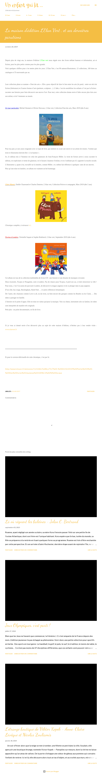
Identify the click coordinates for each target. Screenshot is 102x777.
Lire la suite (92, 550)
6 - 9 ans (29, 15)
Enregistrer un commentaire (25, 550)
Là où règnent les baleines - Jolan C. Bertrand (41, 521)
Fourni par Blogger (51, 771)
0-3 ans (7, 15)
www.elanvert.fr (11, 329)
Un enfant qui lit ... (24, 5)
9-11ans (40, 15)
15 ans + (63, 15)
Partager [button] (90, 391)
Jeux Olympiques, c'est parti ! (27, 625)
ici (30, 225)
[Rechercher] (85, 5)
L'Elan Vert (16, 391)
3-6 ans (18, 15)
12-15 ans (52, 15)
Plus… (74, 15)
